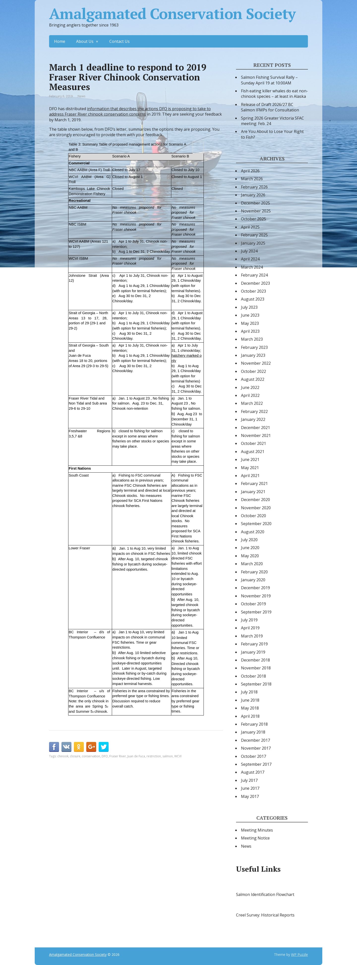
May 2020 (250, 556)
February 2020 (254, 572)
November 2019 (256, 596)
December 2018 (255, 660)
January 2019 (253, 652)
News (81, 96)
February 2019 (254, 644)
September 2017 (256, 764)
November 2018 (256, 668)
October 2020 (253, 515)
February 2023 (254, 347)
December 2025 (255, 203)
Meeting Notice (255, 838)
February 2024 (254, 275)
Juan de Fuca (136, 756)
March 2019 (252, 636)
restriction (154, 756)
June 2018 (250, 700)
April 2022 (250, 395)
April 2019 (250, 628)
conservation (91, 756)
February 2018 (254, 724)
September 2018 (256, 684)
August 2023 (252, 299)
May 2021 (250, 467)
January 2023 (253, 355)
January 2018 (253, 732)
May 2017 (250, 796)
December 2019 (255, 587)
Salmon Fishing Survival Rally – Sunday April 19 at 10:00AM (269, 80)
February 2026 (254, 187)
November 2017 (256, 748)
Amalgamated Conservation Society (172, 13)
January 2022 (253, 419)
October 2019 (253, 604)
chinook (62, 756)
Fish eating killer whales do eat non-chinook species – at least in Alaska (274, 93)
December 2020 (255, 499)
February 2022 (254, 411)
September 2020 (256, 523)
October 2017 (253, 756)
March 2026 (252, 178)
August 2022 (252, 379)
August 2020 (252, 531)
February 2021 (254, 483)
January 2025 (253, 243)
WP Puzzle (299, 954)
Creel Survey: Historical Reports (265, 915)
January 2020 (253, 580)
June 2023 (250, 315)
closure (75, 756)
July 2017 (249, 780)
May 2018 (250, 708)
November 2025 (256, 211)
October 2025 (253, 219)
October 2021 (253, 443)
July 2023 (249, 307)
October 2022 (253, 371)
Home (59, 41)
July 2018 (249, 692)
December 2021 (255, 427)
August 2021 (252, 451)
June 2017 (250, 788)
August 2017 (252, 772)
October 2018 (253, 676)
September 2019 (256, 612)
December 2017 (255, 740)
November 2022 (256, 363)
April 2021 (250, 475)
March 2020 (252, 563)
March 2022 (252, 403)
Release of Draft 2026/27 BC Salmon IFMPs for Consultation (270, 107)
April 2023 (250, 331)
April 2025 (250, 227)
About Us (84, 41)
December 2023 (255, 283)
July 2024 (249, 251)
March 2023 (252, 339)
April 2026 (250, 171)
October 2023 (253, 291)
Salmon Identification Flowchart (265, 894)
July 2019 (249, 620)
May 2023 (250, 323)
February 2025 (254, 235)
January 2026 (253, 195)
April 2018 (250, 716)
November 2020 (256, 507)
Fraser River (117, 756)
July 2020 (249, 539)
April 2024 (250, 259)
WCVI (177, 756)
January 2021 (253, 491)
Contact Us (119, 41)
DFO (105, 756)
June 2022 (250, 387)
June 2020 (250, 547)
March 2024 (252, 267)
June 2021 (250, 459)
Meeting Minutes (257, 830)
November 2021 (256, 435)
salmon (167, 756)
